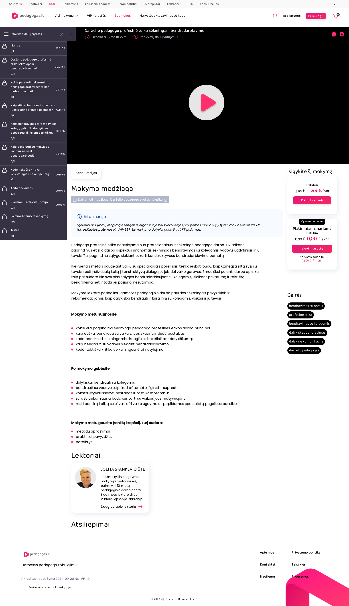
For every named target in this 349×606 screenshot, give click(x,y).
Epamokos (123, 15)
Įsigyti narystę (312, 248)
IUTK (190, 4)
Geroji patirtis (127, 4)
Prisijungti (316, 16)
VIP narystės (96, 15)
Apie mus (15, 4)
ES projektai (152, 4)
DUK (52, 4)
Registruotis (292, 15)
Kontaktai (35, 4)
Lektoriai (173, 4)
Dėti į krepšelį (312, 200)
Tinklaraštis (70, 4)
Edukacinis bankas (97, 4)
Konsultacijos (209, 4)
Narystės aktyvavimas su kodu (163, 15)
